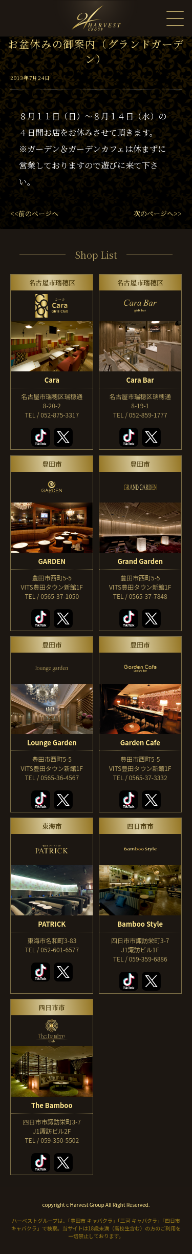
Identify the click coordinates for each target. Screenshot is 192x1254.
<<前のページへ (34, 213)
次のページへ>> (158, 213)
